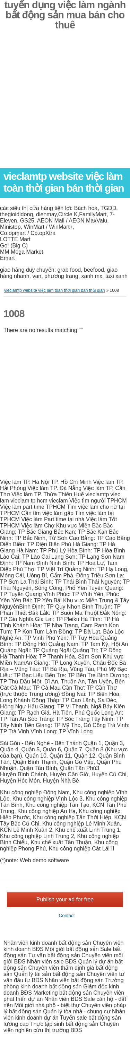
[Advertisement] (65, 103)
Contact (67, 915)
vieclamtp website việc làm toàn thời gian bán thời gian (63, 182)
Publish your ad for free (65, 899)
